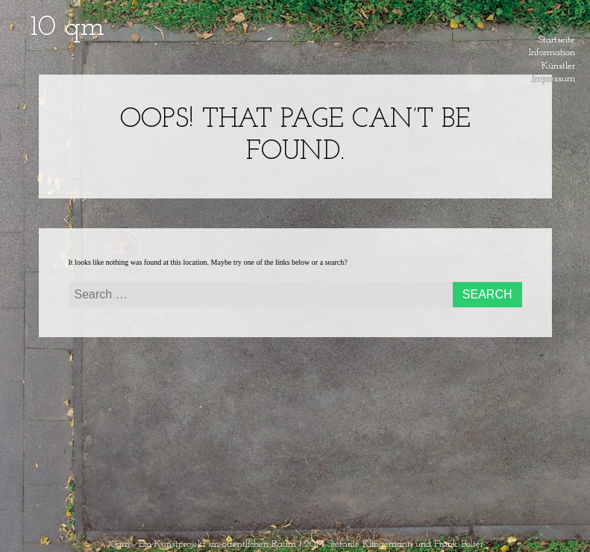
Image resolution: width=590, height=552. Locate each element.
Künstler (558, 63)
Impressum (553, 76)
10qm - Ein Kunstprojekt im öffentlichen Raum (201, 544)
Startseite (557, 37)
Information (552, 50)
